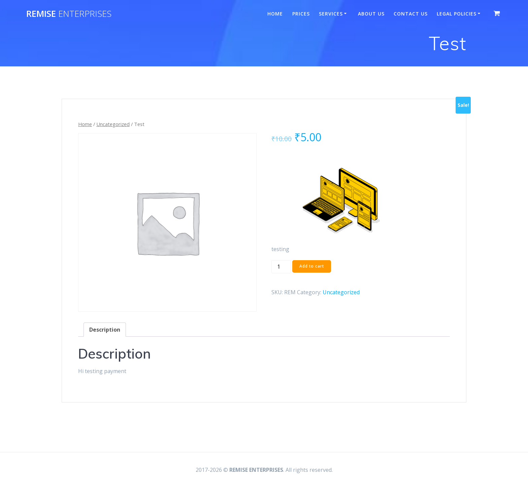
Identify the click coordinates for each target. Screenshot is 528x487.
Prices (301, 13)
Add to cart (312, 266)
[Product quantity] (281, 266)
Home (275, 13)
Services (331, 13)
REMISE (68, 13)
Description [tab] (104, 329)
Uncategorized (113, 124)
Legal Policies (456, 13)
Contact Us (411, 13)
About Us (371, 13)
